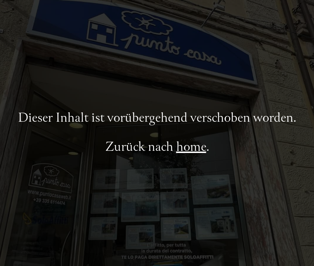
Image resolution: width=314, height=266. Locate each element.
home (191, 147)
